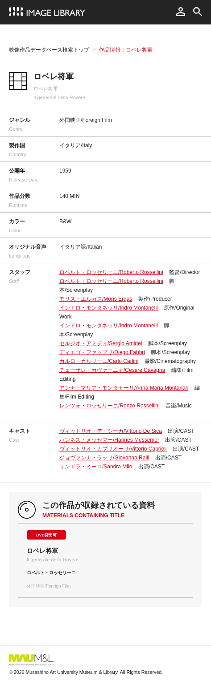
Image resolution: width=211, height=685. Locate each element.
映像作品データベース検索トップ (49, 50)
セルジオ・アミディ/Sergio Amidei (100, 343)
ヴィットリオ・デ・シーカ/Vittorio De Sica (110, 431)
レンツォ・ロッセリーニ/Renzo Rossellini (109, 406)
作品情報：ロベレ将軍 (126, 50)
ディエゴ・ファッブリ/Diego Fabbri (102, 352)
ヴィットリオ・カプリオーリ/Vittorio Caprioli (112, 449)
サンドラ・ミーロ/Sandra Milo (95, 466)
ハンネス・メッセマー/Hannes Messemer (109, 440)
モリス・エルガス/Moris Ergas (95, 299)
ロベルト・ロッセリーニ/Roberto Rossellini (111, 272)
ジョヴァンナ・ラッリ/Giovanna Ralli (104, 458)
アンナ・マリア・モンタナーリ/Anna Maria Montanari (123, 388)
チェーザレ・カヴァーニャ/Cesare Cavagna (112, 370)
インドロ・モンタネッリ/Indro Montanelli (108, 308)
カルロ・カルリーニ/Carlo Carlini (98, 361)
